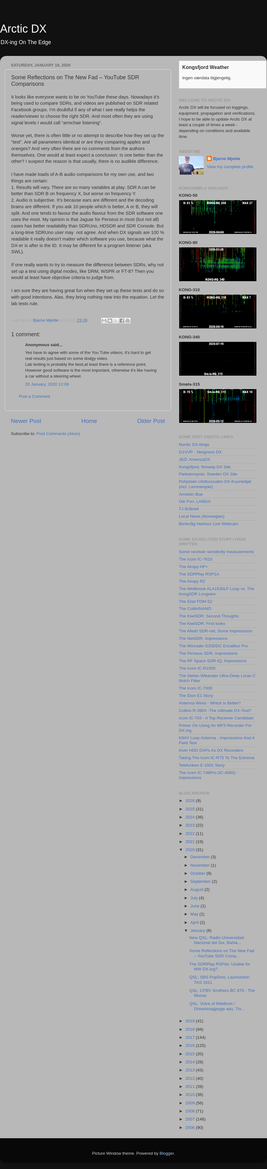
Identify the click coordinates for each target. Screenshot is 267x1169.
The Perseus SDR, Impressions (208, 653)
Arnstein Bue (191, 494)
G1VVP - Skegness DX (200, 452)
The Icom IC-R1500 (197, 668)
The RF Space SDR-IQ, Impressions (213, 660)
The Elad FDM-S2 (195, 601)
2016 (190, 1045)
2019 (190, 1021)
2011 (190, 1086)
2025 (190, 809)
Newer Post (26, 421)
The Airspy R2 (192, 581)
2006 (190, 1127)
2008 (190, 1111)
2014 (190, 1062)
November (200, 865)
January (198, 930)
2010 (190, 1094)
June (195, 906)
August (197, 889)
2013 (190, 1070)
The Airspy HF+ (193, 566)
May (194, 914)
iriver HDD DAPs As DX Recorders (211, 750)
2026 (190, 800)
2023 (190, 825)
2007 (190, 1119)
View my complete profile (230, 166)
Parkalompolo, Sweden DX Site (208, 474)
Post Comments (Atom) (58, 433)
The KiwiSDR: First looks (202, 623)
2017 (190, 1037)
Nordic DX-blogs (194, 444)
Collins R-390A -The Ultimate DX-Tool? (215, 710)
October (198, 873)
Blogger (167, 1153)
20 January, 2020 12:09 (47, 384)
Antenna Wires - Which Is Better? (210, 703)
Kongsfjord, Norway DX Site (205, 467)
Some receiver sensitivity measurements (216, 551)
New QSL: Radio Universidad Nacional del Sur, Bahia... (216, 940)
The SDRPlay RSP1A (199, 574)
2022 (190, 833)
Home (89, 421)
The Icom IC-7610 (195, 559)
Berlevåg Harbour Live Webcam (208, 523)
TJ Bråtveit (189, 509)
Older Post (151, 421)
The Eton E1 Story (196, 695)
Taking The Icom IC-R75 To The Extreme (217, 757)
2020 (190, 849)
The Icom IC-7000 (195, 688)
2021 (190, 841)
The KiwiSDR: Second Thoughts (209, 616)
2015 (190, 1054)
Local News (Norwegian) (201, 516)
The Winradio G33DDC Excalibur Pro (213, 646)
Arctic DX (23, 28)
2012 (190, 1078)
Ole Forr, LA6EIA (194, 501)
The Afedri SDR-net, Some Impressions (215, 631)
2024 (190, 817)
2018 (190, 1029)
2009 (190, 1103)
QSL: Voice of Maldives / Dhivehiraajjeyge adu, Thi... (217, 1006)
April (195, 922)
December (200, 857)
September (201, 881)
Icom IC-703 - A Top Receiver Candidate (216, 718)
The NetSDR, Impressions (203, 638)
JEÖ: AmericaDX (194, 459)
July (194, 898)
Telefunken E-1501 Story (202, 765)
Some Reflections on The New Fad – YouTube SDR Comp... (221, 953)
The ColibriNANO (195, 608)
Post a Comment (34, 396)
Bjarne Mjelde (226, 158)
